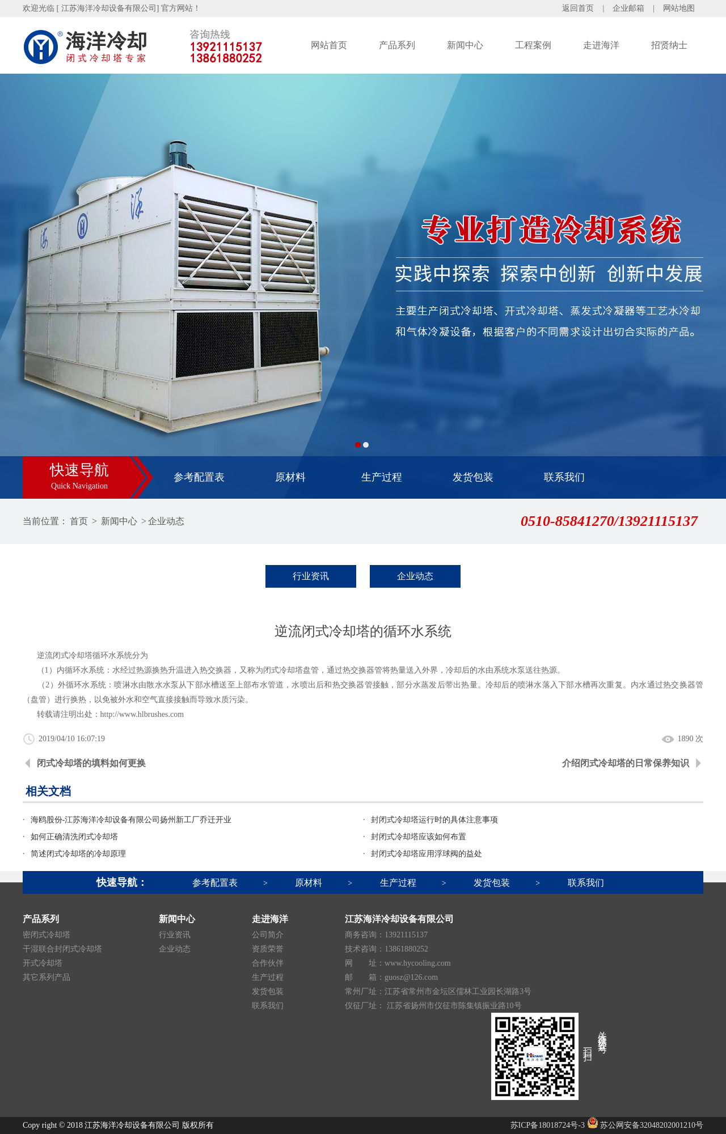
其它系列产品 (46, 977)
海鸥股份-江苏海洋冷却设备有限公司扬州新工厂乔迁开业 (131, 820)
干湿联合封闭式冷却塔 (62, 949)
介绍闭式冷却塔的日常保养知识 (625, 763)
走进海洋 (601, 45)
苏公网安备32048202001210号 (645, 1125)
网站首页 (329, 45)
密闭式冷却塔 (46, 935)
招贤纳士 (669, 45)
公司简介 (268, 935)
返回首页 (578, 8)
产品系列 (397, 45)
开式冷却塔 (42, 963)
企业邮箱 (628, 8)
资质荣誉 (268, 949)
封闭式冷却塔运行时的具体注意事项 (434, 820)
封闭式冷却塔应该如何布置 (418, 837)
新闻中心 (465, 45)
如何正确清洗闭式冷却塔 (74, 837)
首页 (79, 521)
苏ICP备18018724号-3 (547, 1125)
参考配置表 (199, 477)
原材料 (290, 477)
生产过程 (381, 477)
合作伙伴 (268, 963)
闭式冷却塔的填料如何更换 (91, 763)
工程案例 (533, 45)
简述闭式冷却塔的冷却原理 (78, 854)
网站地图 (679, 8)
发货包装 (473, 477)
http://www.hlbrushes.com (142, 714)
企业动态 (166, 521)
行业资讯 (311, 576)
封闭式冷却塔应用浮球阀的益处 (426, 854)
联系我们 (564, 477)
